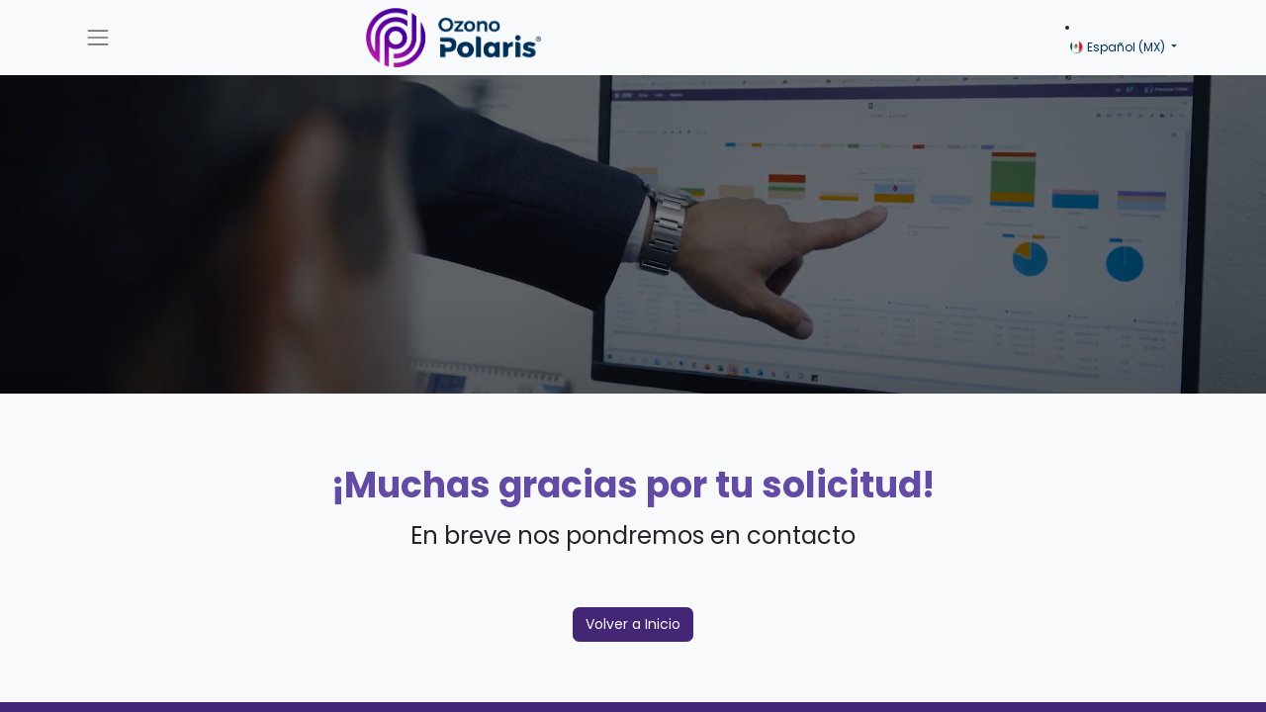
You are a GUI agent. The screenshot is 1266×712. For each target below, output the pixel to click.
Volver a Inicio (633, 624)
